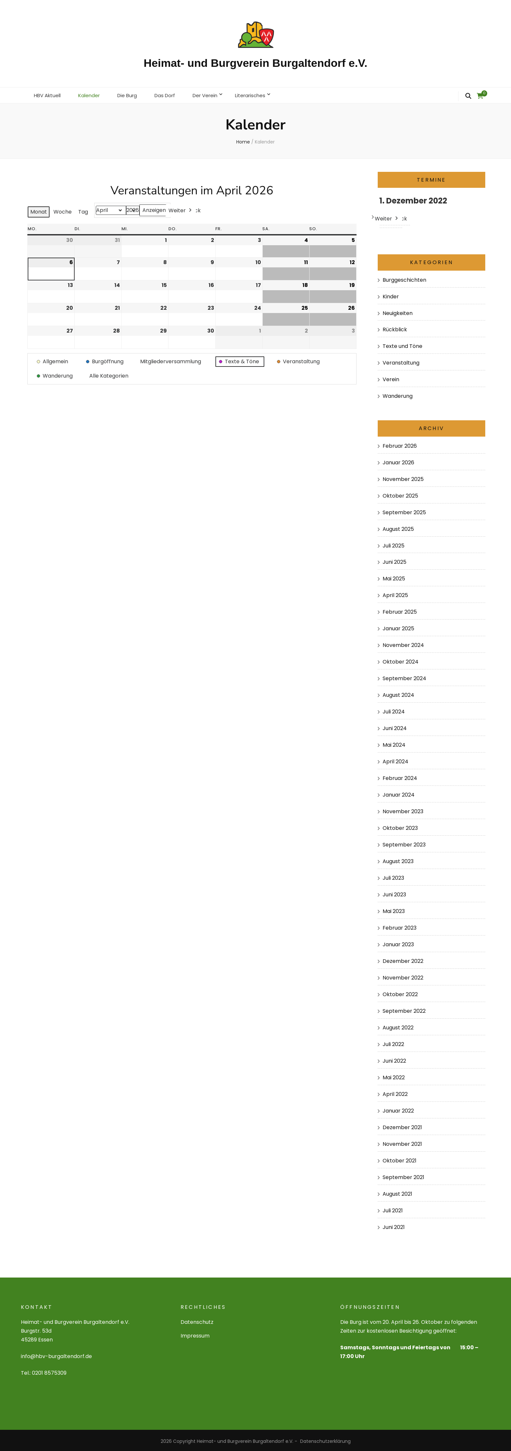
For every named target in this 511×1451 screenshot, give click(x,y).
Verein (391, 377)
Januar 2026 (398, 460)
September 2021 (403, 1175)
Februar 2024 (400, 776)
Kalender (92, 94)
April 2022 (395, 1092)
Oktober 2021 (399, 1158)
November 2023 (403, 809)
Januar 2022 (398, 1109)
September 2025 (404, 510)
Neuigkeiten (398, 311)
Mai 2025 (394, 576)
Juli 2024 (394, 709)
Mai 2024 (394, 743)
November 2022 (403, 976)
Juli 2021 (393, 1208)
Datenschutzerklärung (325, 1439)
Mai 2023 (394, 909)
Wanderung (398, 394)
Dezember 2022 (403, 959)
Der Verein (214, 94)
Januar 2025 (398, 626)
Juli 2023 (393, 876)
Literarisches (261, 94)
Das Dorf (171, 94)
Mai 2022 (394, 1075)
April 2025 (395, 593)
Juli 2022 (393, 1042)
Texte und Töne (402, 344)
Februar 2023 (399, 926)
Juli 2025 (393, 543)
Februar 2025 (400, 610)
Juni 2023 (394, 892)
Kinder (391, 294)
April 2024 (395, 759)
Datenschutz (197, 1320)
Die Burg (132, 94)
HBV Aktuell (48, 94)
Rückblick (395, 327)
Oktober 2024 (400, 660)
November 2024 (403, 643)
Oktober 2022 (400, 992)
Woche (62, 210)
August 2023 (398, 859)
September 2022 (404, 1009)
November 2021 (402, 1142)
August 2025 (398, 527)
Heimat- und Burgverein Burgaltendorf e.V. (255, 63)
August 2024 (398, 693)
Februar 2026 (400, 444)
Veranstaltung (401, 361)
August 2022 (398, 1025)
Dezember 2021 (402, 1125)
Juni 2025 (394, 560)
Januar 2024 (399, 793)
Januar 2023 (398, 942)
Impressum (195, 1334)
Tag (83, 210)
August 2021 (397, 1192)
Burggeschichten (404, 277)
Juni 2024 (395, 726)
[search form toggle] (468, 96)
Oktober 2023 (400, 826)
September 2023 (404, 842)
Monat (38, 210)
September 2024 (404, 676)
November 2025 (403, 477)
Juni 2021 (394, 1225)
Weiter (180, 208)
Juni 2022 (394, 1059)
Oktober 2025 (400, 493)
